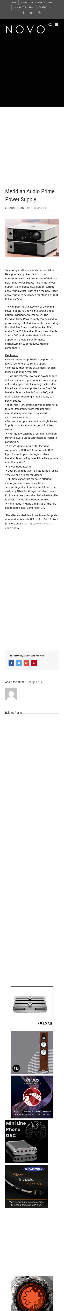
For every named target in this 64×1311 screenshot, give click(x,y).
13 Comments (40, 207)
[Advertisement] (32, 70)
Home (29, 207)
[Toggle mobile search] (50, 24)
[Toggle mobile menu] (57, 24)
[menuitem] (13, 2)
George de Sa (35, 682)
